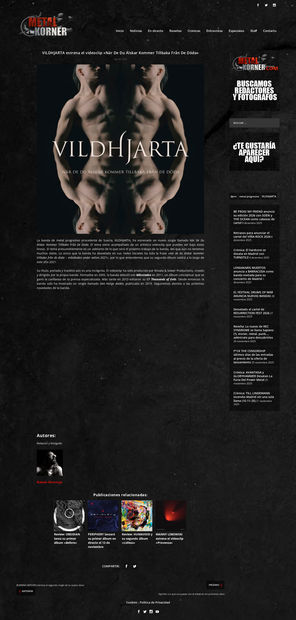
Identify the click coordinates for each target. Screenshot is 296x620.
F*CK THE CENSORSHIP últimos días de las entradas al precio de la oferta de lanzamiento (253, 356)
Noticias (136, 30)
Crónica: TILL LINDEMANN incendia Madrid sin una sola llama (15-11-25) (254, 396)
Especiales (236, 30)
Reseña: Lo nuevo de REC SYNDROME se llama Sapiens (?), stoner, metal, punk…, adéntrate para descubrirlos (254, 331)
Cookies (131, 602)
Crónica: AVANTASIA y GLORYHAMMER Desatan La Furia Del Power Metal (253, 375)
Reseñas (175, 30)
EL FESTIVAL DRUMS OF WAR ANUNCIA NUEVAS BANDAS (253, 293)
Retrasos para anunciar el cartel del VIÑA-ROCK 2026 (252, 234)
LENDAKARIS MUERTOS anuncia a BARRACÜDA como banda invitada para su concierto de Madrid (254, 272)
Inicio (120, 30)
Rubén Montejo (50, 481)
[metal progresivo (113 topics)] (249, 195)
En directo (155, 30)
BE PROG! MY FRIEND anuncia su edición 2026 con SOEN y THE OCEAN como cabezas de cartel (254, 216)
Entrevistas (214, 30)
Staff (253, 30)
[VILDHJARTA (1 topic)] (269, 195)
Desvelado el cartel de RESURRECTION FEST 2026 (251, 310)
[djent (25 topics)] (233, 195)
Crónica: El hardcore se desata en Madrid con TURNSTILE (250, 253)
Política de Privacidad (155, 602)
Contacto (269, 30)
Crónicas (194, 30)
